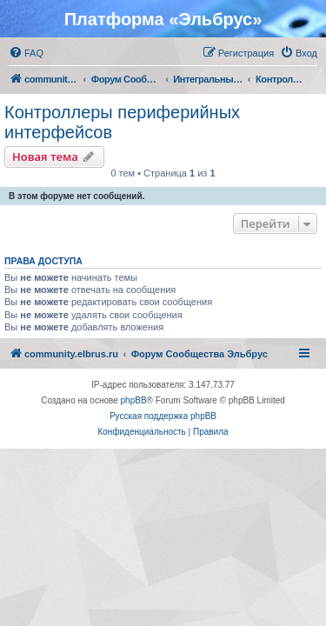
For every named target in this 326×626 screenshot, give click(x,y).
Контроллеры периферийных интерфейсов (122, 122)
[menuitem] (26, 53)
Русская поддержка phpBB (163, 416)
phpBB (134, 400)
